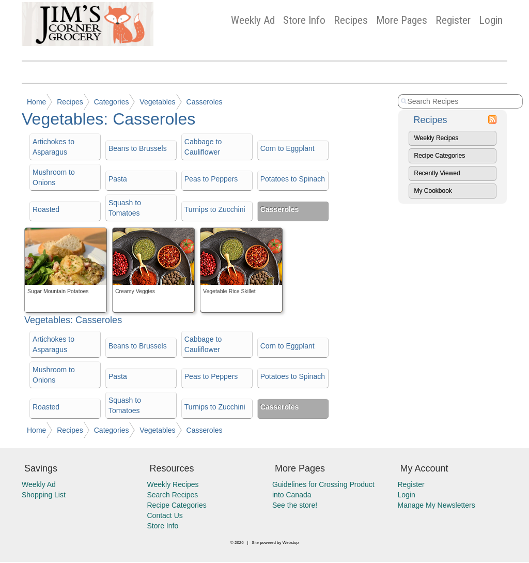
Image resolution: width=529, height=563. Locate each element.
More (401, 20)
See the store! (294, 505)
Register (453, 20)
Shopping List (44, 495)
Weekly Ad (253, 20)
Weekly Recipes (436, 138)
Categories (111, 102)
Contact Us (165, 515)
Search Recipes (172, 495)
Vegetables (157, 102)
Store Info (304, 20)
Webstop (291, 542)
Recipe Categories (439, 155)
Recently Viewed (437, 173)
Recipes (351, 20)
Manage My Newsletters (436, 505)
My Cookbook (433, 190)
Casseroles (204, 102)
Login (491, 20)
